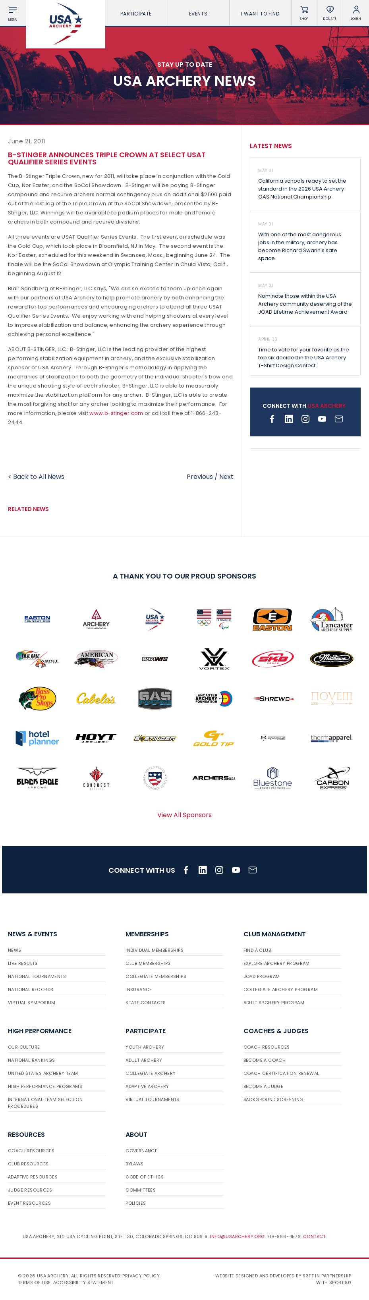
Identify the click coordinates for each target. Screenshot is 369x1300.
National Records (30, 989)
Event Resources (29, 1203)
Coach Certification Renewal (281, 1073)
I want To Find (260, 13)
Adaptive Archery (147, 1086)
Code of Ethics (145, 1177)
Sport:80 (340, 1282)
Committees (141, 1190)
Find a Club (257, 950)
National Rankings (31, 1060)
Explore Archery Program (276, 963)
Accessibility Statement (83, 1282)
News (14, 950)
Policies (136, 1203)
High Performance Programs (45, 1086)
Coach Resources (266, 1047)
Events (198, 13)
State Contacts (146, 1002)
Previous (200, 476)
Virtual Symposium (32, 1002)
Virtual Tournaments (153, 1099)
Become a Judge (263, 1086)
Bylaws (134, 1164)
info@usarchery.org (237, 1236)
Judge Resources (30, 1190)
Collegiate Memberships (156, 976)
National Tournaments (37, 976)
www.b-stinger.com (116, 413)
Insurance (139, 989)
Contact (314, 1236)
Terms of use (34, 1282)
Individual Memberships (155, 950)
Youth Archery (145, 1047)
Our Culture (24, 1047)
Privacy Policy (141, 1276)
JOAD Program (261, 976)
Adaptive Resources (33, 1177)
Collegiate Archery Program (280, 989)
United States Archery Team (43, 1073)
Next (226, 476)
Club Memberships (148, 963)
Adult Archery (144, 1060)
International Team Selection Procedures (45, 1102)
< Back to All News (36, 476)
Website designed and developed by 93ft (264, 1276)
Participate (136, 13)
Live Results (23, 963)
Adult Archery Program (273, 1002)
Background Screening (273, 1099)
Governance (141, 1151)
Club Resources (28, 1164)
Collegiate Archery (151, 1073)
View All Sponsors (184, 815)
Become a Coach (264, 1060)
